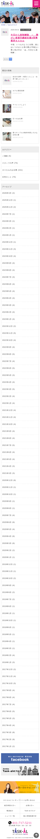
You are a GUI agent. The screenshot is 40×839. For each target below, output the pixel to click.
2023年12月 (7, 242)
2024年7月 (7, 214)
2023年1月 (7, 319)
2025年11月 (7, 207)
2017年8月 (7, 697)
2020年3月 (7, 543)
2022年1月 (7, 403)
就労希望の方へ (10, 805)
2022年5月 (7, 375)
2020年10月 (7, 494)
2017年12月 (7, 669)
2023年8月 (7, 270)
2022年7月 (7, 361)
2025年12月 (7, 200)
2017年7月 (7, 704)
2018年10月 (7, 620)
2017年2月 (7, 739)
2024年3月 (7, 221)
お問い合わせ (30, 800)
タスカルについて (10, 800)
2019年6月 (7, 606)
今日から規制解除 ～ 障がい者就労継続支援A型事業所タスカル (24, 38)
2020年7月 (7, 515)
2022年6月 (7, 368)
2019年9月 (7, 585)
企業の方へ (30, 805)
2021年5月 (7, 459)
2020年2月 (7, 550)
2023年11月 (7, 249)
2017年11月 (7, 676)
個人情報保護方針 (30, 816)
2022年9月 (7, 347)
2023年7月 (7, 277)
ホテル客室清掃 (18, 91)
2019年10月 (7, 578)
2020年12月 (7, 480)
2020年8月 (7, 508)
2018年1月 (7, 662)
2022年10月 (7, 340)
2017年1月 (7, 746)
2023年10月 (7, 256)
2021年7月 (7, 445)
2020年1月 (7, 557)
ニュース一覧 (10, 816)
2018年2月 (7, 655)
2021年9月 (7, 431)
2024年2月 (7, 228)
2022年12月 (7, 326)
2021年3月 (7, 473)
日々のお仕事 (18, 118)
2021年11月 (7, 417)
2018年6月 (7, 627)
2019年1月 (7, 613)
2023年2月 (7, 312)
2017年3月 (7, 732)
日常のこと (7, 177)
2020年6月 (7, 522)
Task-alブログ (12, 25)
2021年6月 (7, 452)
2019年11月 (7, 571)
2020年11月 (7, 487)
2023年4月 (7, 298)
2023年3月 (7, 305)
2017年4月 (7, 725)
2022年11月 (7, 333)
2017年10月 (7, 683)
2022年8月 (7, 354)
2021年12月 (7, 410)
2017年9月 (7, 690)
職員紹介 (10, 811)
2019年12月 (7, 564)
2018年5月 (7, 634)
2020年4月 (7, 536)
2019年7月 (7, 599)
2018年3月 (7, 648)
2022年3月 (7, 389)
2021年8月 (7, 438)
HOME (3, 25)
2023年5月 (7, 291)
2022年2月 (7, 396)
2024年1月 (7, 235)
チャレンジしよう (19, 104)
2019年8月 (7, 592)
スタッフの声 (8, 163)
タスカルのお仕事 (9, 170)
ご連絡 (5, 156)
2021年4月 (7, 466)
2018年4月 (7, 641)
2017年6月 (7, 711)
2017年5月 (7, 718)
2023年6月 (7, 284)
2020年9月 (7, 501)
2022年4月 (7, 382)
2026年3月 (7, 193)
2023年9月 (7, 263)
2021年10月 (7, 424)
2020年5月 (7, 529)
